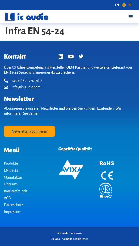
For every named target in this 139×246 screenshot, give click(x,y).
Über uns (11, 184)
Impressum (12, 212)
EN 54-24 (11, 170)
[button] (130, 16)
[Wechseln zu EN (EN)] (117, 5)
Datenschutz (13, 205)
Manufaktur (13, 177)
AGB (7, 198)
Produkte (11, 163)
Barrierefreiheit (15, 191)
